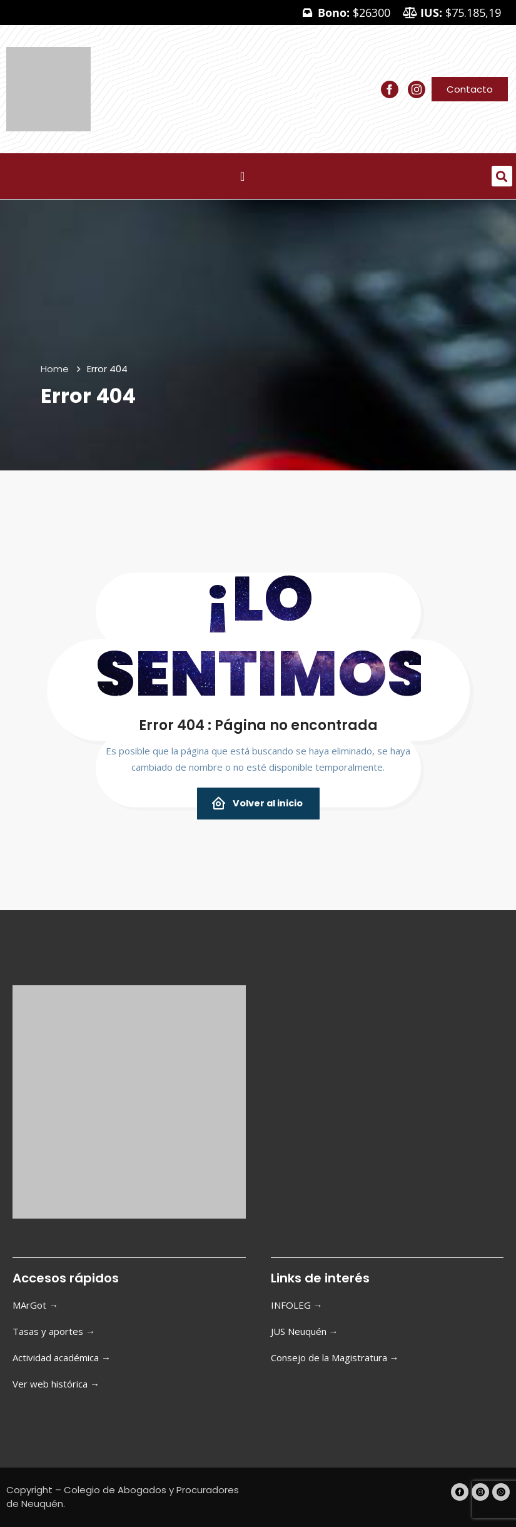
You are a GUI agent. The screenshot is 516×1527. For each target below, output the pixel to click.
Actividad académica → (62, 1357)
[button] (502, 176)
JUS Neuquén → (304, 1331)
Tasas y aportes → (54, 1331)
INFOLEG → (297, 1305)
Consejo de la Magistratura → (335, 1357)
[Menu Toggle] (242, 176)
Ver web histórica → (56, 1383)
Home (55, 368)
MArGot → (35, 1305)
